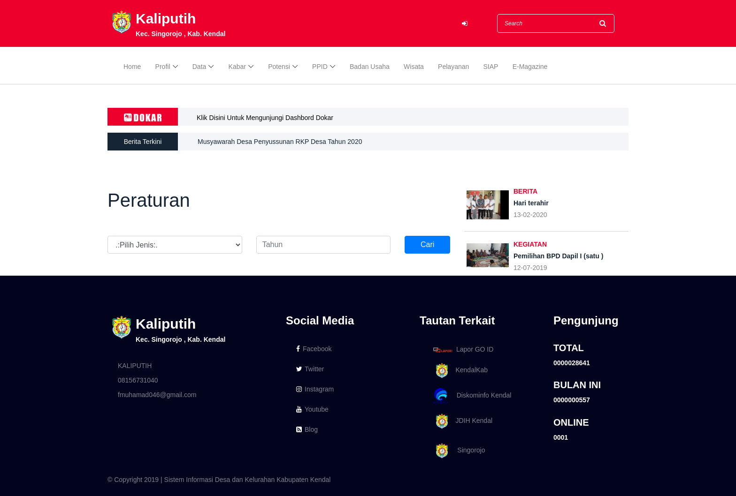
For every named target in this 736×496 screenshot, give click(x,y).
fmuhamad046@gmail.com (157, 394)
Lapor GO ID (462, 349)
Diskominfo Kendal (471, 396)
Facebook (313, 349)
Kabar (237, 66)
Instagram (315, 389)
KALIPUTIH (135, 365)
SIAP (490, 66)
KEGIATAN (530, 244)
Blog (307, 429)
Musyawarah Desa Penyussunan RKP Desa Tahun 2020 (280, 141)
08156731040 (138, 380)
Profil (162, 66)
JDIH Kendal (461, 421)
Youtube (312, 409)
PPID (320, 66)
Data (199, 66)
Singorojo (457, 450)
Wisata (414, 66)
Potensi (279, 66)
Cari (427, 244)
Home (132, 66)
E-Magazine (530, 66)
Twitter (310, 369)
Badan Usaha (370, 66)
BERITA (525, 191)
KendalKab (459, 370)
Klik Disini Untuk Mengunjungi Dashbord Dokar (265, 117)
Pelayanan (453, 66)
